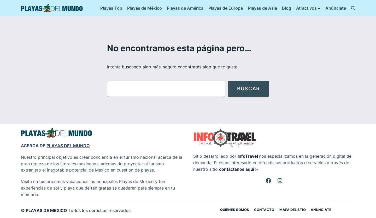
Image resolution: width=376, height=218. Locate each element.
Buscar (248, 88)
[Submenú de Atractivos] (319, 8)
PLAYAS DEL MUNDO (68, 145)
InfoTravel (248, 156)
